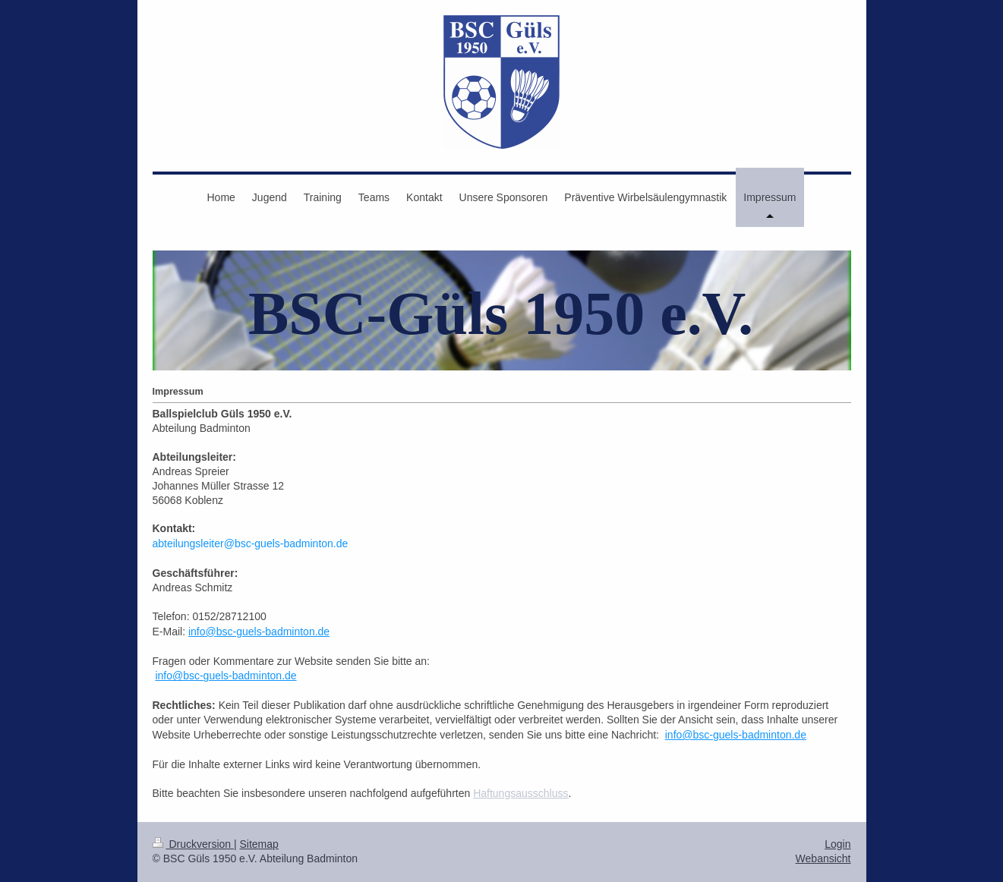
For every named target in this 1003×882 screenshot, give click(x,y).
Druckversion (193, 844)
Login (837, 844)
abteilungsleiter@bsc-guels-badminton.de (251, 543)
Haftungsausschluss (520, 793)
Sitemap (259, 844)
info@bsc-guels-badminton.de (259, 631)
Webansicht (823, 858)
